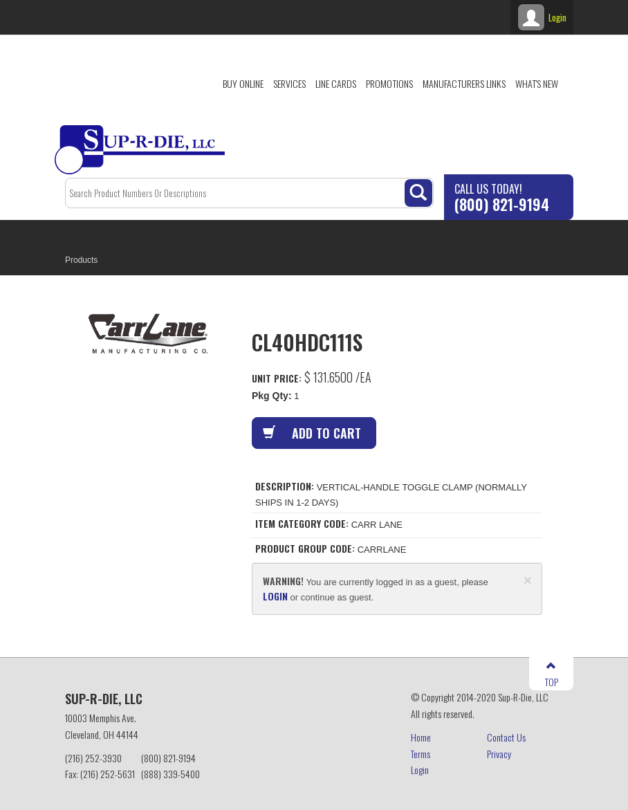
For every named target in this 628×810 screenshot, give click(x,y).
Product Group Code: (305, 548)
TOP (551, 675)
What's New (536, 83)
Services (289, 83)
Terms (420, 753)
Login (420, 769)
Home (421, 737)
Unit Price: (277, 378)
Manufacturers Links (464, 83)
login (275, 596)
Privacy (499, 753)
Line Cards (335, 83)
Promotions (389, 83)
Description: (284, 486)
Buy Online (243, 83)
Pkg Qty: (272, 395)
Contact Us (506, 737)
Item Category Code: (302, 524)
